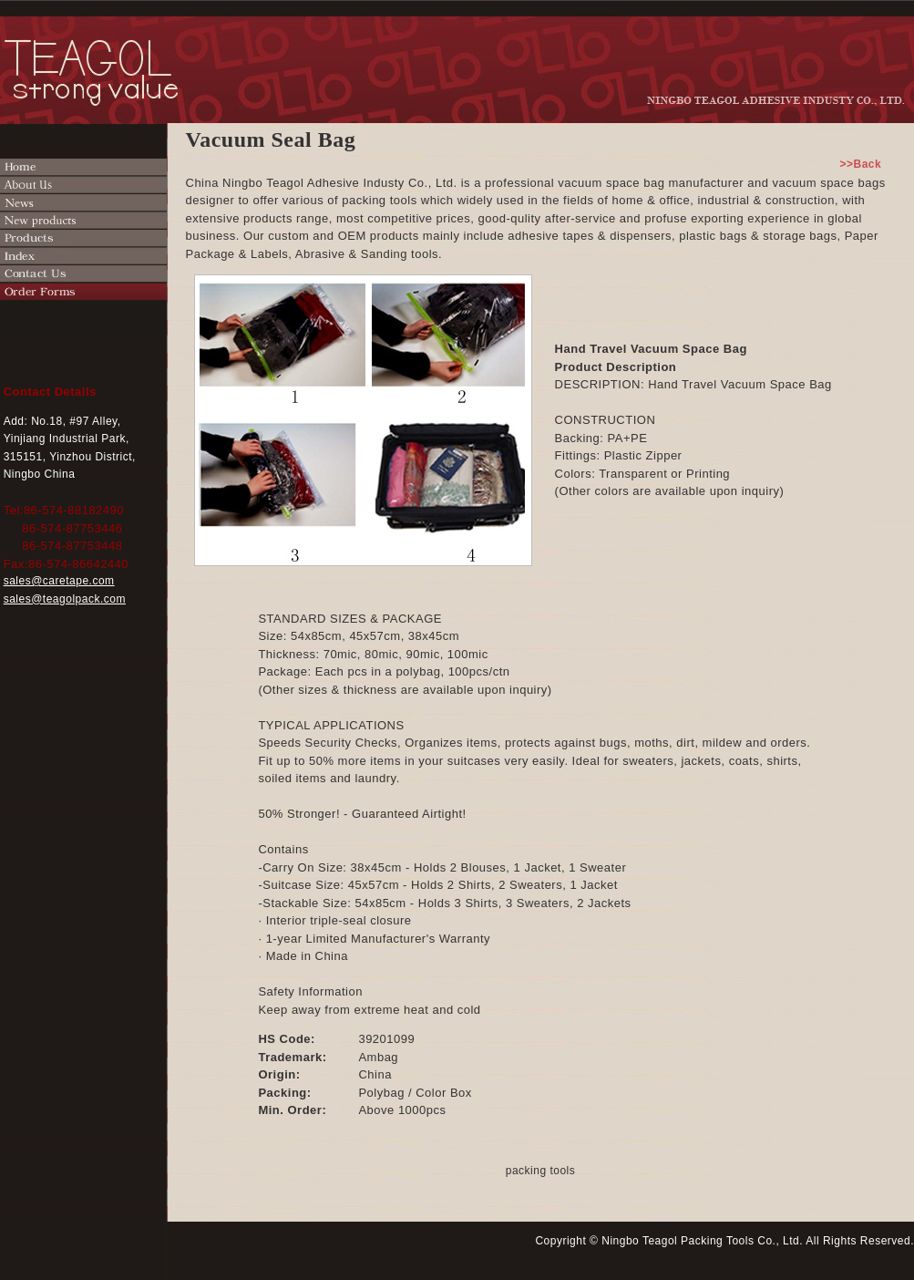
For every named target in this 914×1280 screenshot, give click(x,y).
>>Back (867, 164)
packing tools (541, 1170)
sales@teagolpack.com (65, 599)
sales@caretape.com (59, 580)
